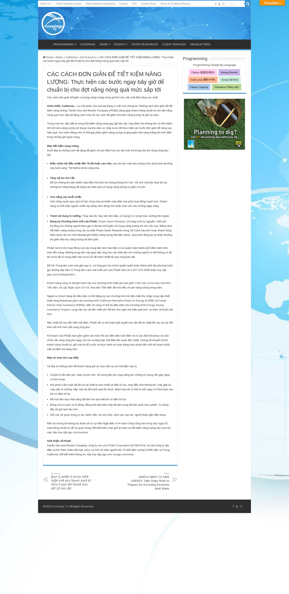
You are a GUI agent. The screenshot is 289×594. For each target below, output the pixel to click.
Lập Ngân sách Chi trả (75, 287)
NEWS (104, 44)
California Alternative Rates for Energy (122, 300)
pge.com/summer (78, 432)
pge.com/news (125, 454)
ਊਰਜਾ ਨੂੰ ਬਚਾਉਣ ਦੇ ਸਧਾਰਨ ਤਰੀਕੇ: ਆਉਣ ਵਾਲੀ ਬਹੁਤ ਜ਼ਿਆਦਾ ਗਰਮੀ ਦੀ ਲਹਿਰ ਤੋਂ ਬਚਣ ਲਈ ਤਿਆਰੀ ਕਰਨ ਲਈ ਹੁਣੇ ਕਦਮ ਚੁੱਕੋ (72, 481)
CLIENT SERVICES (174, 44)
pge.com (107, 454)
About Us (45, 3)
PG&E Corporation (119, 445)
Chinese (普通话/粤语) (202, 72)
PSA (134, 3)
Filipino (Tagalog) (199, 87)
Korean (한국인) (230, 79)
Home (48, 57)
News (59, 57)
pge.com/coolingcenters (61, 274)
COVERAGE (87, 44)
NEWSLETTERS (200, 44)
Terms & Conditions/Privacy (175, 3)
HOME (45, 44)
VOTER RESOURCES (144, 44)
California (71, 57)
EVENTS (119, 44)
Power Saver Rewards (111, 221)
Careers (123, 3)
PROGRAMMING (63, 44)
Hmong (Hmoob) (229, 72)
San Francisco (88, 57)
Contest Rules (148, 3)
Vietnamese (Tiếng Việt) (226, 87)
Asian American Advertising (100, 3)
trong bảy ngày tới (156, 423)
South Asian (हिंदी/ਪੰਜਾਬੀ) (203, 79)
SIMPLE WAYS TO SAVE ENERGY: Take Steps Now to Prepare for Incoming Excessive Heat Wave (148, 481)
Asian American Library (68, 3)
